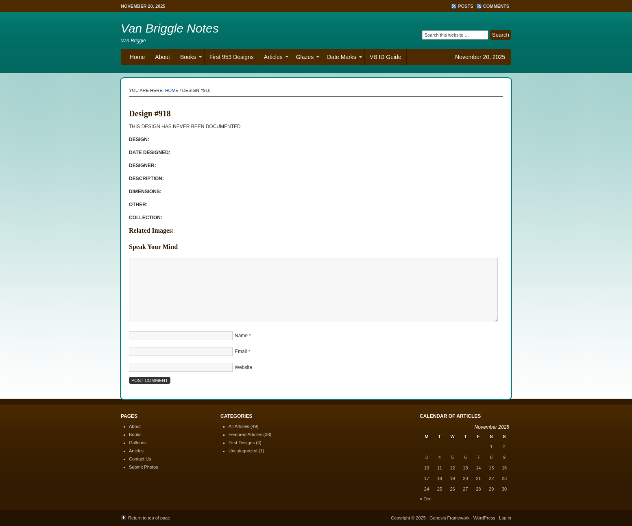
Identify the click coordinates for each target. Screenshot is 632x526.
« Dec (426, 498)
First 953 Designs (231, 57)
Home (137, 57)
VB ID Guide (385, 57)
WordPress (484, 517)
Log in (505, 517)
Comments (496, 6)
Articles (274, 58)
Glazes (305, 58)
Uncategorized (243, 450)
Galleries (137, 442)
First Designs (242, 442)
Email (241, 351)
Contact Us (140, 458)
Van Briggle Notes (170, 28)
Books (188, 58)
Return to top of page (149, 517)
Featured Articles (245, 434)
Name (241, 335)
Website (243, 367)
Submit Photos (143, 467)
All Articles (239, 426)
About (162, 57)
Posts (465, 6)
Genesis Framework (449, 517)
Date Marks (342, 58)
